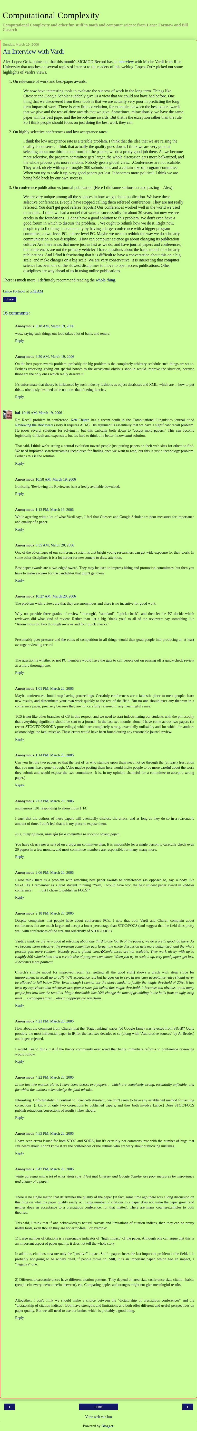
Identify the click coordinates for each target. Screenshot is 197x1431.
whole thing (105, 280)
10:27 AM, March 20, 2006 (56, 596)
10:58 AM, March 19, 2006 (56, 479)
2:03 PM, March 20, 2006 (55, 801)
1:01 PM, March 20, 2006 (55, 688)
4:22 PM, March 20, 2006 (55, 1077)
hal (17, 413)
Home (98, 1407)
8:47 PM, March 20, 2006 (55, 1169)
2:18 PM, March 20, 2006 (55, 913)
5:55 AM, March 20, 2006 (55, 545)
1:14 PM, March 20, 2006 (55, 755)
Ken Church (80, 420)
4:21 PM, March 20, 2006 (55, 1021)
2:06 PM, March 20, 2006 (55, 872)
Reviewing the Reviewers (34, 425)
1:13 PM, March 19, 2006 (55, 510)
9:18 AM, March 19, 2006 (55, 326)
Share (9, 299)
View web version (98, 1417)
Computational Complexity (51, 15)
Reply (19, 341)
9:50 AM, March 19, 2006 (55, 356)
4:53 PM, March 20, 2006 (55, 1133)
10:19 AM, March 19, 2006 (42, 413)
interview (126, 61)
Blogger (107, 1426)
